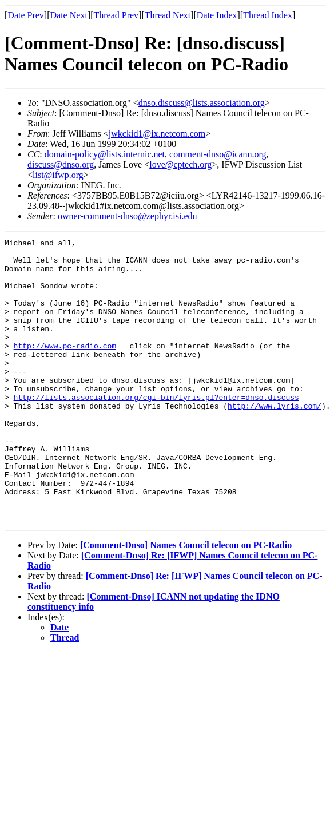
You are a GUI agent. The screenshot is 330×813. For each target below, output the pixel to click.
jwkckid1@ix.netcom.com (157, 133)
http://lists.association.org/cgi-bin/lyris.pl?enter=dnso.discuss (156, 430)
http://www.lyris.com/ (274, 440)
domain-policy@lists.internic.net (105, 154)
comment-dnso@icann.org (218, 154)
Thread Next (167, 15)
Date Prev (25, 15)
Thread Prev (115, 15)
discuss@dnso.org (60, 164)
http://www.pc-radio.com (65, 368)
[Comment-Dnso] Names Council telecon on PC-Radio (186, 601)
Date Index (217, 15)
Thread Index (267, 15)
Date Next (69, 15)
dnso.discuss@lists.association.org (201, 103)
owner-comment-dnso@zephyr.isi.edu (127, 216)
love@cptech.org (180, 164)
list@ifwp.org (58, 175)
